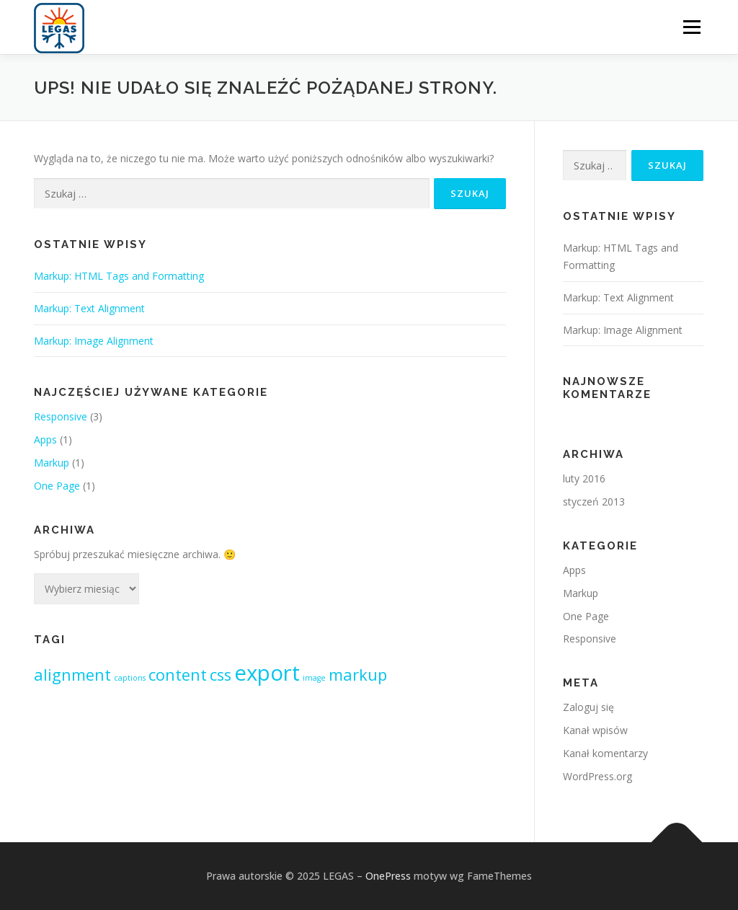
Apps (45, 439)
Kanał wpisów (595, 730)
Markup (51, 462)
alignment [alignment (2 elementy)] (72, 674)
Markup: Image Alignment (94, 341)
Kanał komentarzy (605, 753)
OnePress (388, 876)
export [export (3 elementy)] (267, 672)
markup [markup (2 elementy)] (358, 674)
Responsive (60, 416)
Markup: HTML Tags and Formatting (119, 276)
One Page (57, 485)
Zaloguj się (588, 707)
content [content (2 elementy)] (177, 674)
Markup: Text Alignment (89, 308)
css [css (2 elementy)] (220, 674)
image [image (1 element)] (314, 678)
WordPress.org (597, 776)
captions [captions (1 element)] (130, 678)
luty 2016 (584, 478)
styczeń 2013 (594, 501)
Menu (691, 27)
